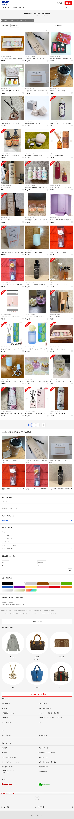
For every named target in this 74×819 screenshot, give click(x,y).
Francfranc (37, 520)
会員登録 (68, 3)
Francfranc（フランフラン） (9, 20)
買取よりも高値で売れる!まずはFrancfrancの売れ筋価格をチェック (37, 603)
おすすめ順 (15, 26)
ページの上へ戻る (37, 621)
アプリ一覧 (41, 807)
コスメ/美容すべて (37, 538)
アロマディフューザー (26, 20)
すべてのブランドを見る (37, 694)
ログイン (60, 3)
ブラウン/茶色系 (48, 583)
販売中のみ (5, 26)
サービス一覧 (5, 807)
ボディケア (37, 542)
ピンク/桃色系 (48, 587)
